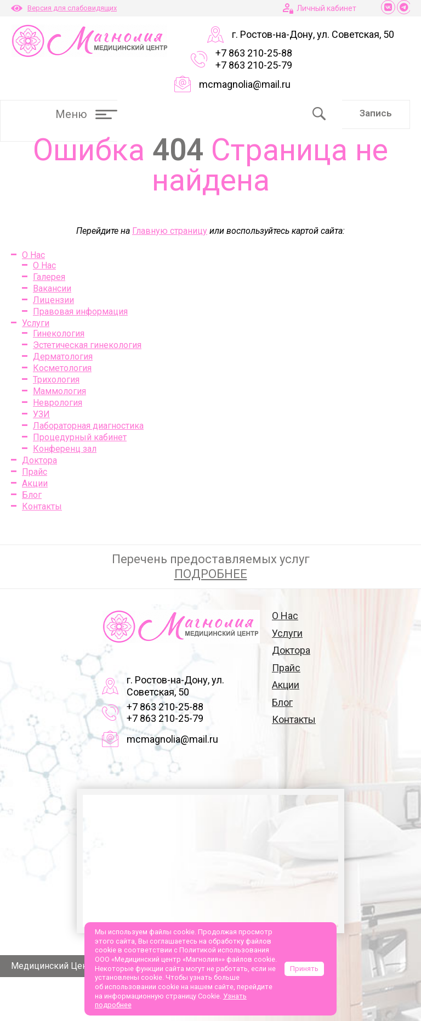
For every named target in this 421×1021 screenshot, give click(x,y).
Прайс (34, 472)
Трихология (56, 379)
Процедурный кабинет (80, 437)
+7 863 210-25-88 (253, 53)
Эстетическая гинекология (87, 345)
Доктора (39, 460)
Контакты (42, 506)
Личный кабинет (326, 8)
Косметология (62, 368)
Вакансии (52, 288)
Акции (35, 483)
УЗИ (41, 414)
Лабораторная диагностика (88, 425)
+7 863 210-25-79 (253, 65)
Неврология (57, 402)
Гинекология (58, 333)
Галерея (49, 277)
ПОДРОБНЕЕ (210, 574)
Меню (86, 114)
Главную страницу (169, 231)
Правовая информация (80, 311)
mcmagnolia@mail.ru (245, 84)
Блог (32, 495)
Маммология (59, 391)
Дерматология (63, 356)
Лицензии (53, 300)
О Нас (33, 255)
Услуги (35, 323)
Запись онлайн (376, 118)
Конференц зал (64, 449)
